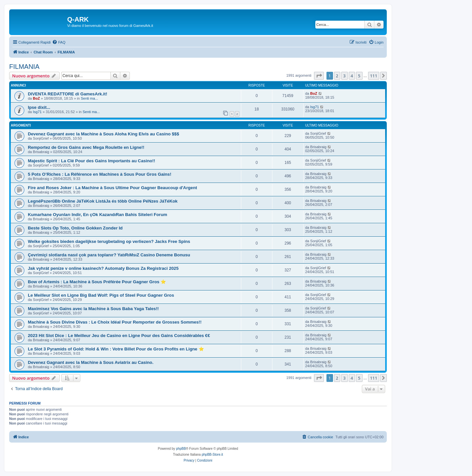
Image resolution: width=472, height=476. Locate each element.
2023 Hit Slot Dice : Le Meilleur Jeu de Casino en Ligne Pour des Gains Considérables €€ (119, 335)
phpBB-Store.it (212, 454)
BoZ (36, 98)
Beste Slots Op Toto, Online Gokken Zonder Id (75, 228)
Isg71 (37, 112)
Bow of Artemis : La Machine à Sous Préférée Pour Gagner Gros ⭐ (97, 281)
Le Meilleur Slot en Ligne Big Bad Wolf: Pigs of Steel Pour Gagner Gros (101, 295)
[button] (319, 76)
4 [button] (352, 76)
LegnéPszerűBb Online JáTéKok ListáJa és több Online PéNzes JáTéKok (103, 201)
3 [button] (344, 76)
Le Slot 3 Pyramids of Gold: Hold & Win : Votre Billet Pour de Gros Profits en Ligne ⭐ (116, 349)
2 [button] (337, 76)
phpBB (181, 448)
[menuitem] (58, 42)
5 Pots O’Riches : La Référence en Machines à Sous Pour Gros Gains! (99, 174)
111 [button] (373, 76)
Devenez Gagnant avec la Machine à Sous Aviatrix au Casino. (90, 362)
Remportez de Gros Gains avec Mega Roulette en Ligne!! (86, 147)
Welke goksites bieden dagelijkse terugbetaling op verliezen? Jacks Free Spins (109, 241)
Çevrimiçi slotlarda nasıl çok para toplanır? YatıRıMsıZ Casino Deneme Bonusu (109, 254)
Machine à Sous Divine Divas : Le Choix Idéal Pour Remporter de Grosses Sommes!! (115, 322)
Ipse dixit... (39, 107)
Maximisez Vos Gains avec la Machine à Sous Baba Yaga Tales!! (93, 308)
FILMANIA (24, 66)
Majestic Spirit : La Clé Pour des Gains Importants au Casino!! (91, 160)
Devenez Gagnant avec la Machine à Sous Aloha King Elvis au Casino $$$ (103, 133)
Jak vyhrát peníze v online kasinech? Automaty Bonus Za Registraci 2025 (103, 268)
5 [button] (359, 76)
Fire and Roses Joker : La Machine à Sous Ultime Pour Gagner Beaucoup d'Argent (112, 187)
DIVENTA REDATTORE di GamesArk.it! (67, 93)
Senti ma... (89, 98)
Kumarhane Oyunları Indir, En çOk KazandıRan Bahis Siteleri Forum (97, 214)
